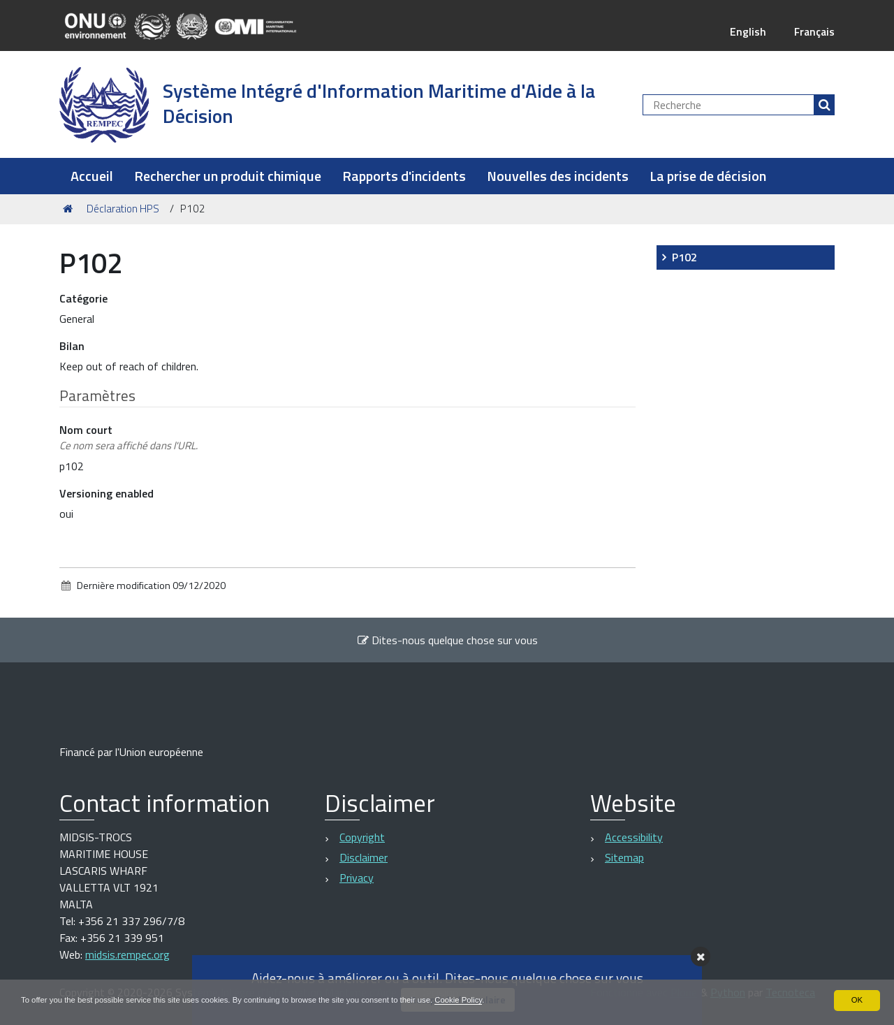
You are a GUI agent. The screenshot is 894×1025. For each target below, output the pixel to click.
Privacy (356, 877)
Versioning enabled (106, 493)
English (746, 31)
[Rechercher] (824, 104)
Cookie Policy (484, 1000)
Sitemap (624, 857)
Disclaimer (363, 857)
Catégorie (83, 298)
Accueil (92, 176)
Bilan (72, 345)
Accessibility (634, 837)
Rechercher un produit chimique (227, 176)
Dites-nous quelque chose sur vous (447, 640)
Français (813, 31)
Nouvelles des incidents (558, 176)
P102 (684, 257)
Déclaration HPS (123, 209)
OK (857, 1000)
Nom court (128, 437)
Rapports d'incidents (404, 176)
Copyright (362, 837)
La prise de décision (708, 176)
